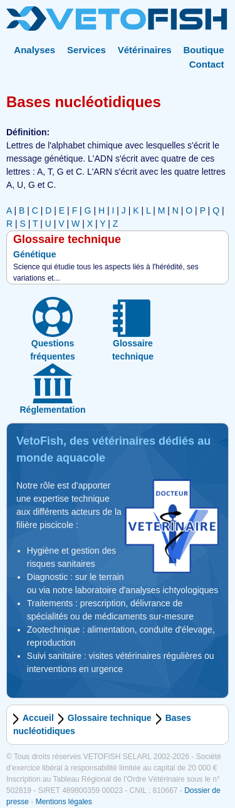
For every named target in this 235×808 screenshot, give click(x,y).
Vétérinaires (145, 49)
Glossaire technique (110, 718)
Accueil (38, 718)
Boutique (204, 49)
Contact (206, 64)
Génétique (34, 254)
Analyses (34, 49)
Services (86, 49)
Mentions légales (64, 801)
